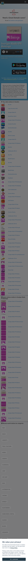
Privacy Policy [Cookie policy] (13, 547)
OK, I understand (14, 559)
